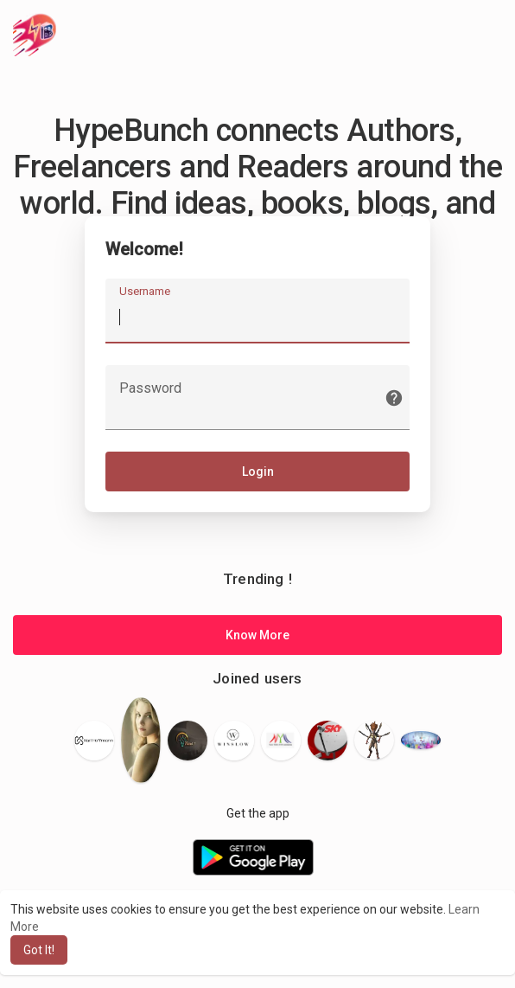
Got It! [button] (38, 950)
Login (258, 473)
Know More (257, 638)
